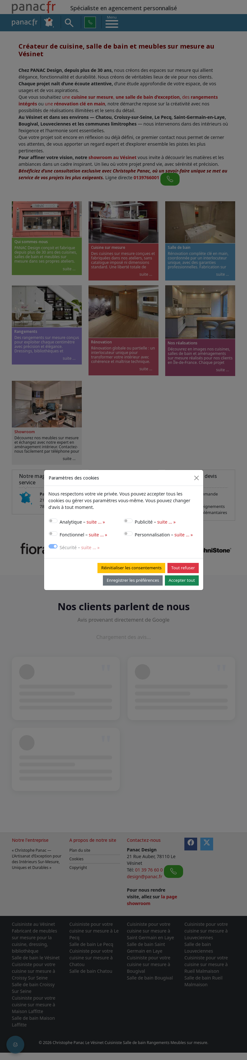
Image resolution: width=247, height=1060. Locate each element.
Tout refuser (183, 568)
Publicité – (155, 522)
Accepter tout (182, 580)
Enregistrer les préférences (133, 580)
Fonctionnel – (83, 535)
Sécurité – (80, 547)
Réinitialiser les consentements (131, 568)
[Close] (196, 477)
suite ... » (96, 522)
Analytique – (82, 522)
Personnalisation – (164, 535)
